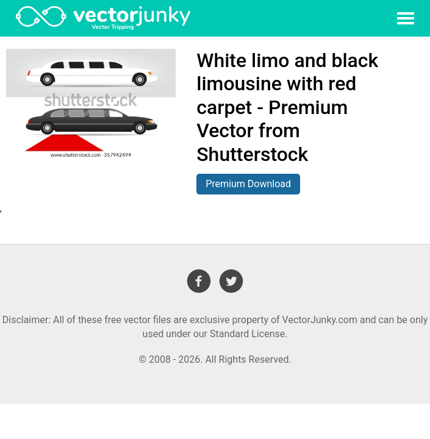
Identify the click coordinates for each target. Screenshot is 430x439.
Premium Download (248, 184)
